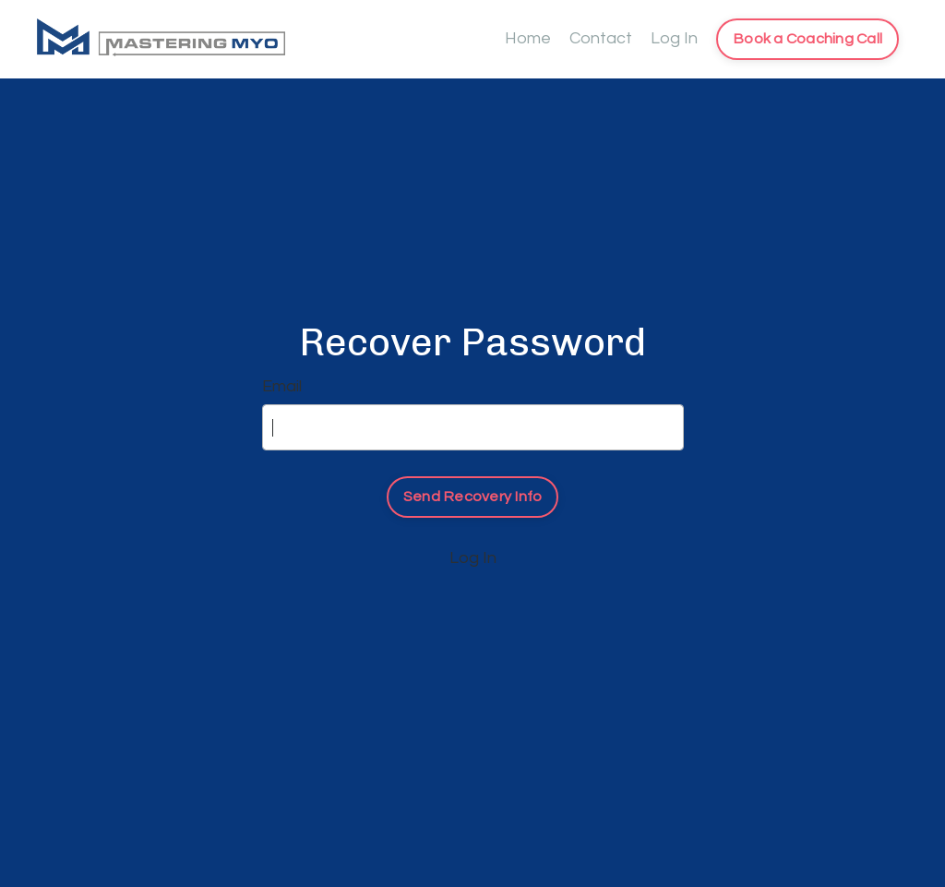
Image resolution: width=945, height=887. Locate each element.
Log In (674, 38)
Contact (600, 38)
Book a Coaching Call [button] (807, 38)
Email (282, 386)
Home (528, 38)
